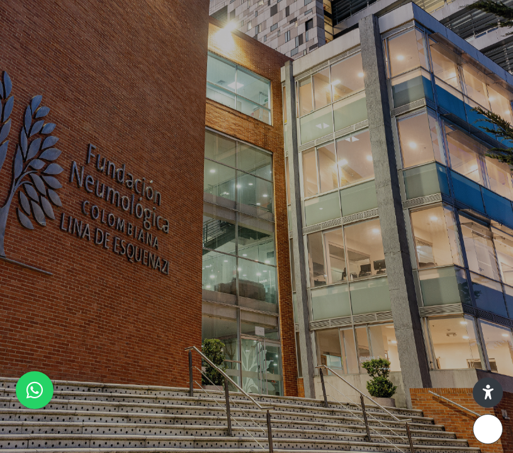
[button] (488, 393)
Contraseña (294, 257)
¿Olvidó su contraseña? (449, 315)
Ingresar (380, 350)
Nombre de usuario (310, 197)
